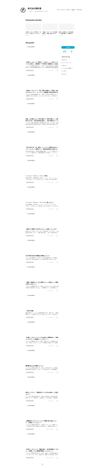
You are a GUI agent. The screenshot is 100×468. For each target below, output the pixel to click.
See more (63, 74)
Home (58, 9)
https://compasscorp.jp (39, 11)
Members (68, 9)
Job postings (79, 9)
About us (63, 9)
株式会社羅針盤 (34, 8)
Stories (73, 9)
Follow (31, 11)
